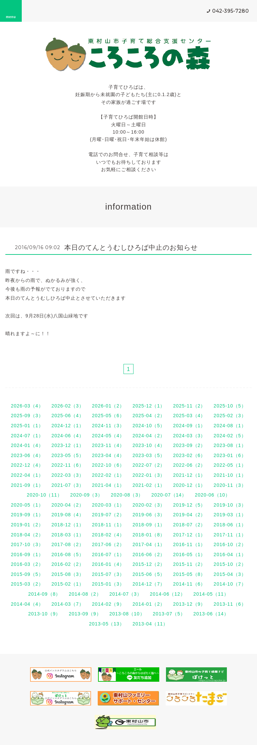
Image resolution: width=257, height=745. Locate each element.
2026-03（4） (27, 405)
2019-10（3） (229, 505)
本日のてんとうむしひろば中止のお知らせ (131, 247)
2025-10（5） (229, 405)
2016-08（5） (68, 554)
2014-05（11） (211, 594)
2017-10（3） (27, 544)
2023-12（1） (68, 445)
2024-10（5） (149, 425)
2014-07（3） (125, 594)
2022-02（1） (108, 475)
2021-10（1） (229, 475)
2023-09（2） (189, 445)
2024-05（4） (108, 435)
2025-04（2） (149, 415)
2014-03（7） (68, 604)
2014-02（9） (108, 604)
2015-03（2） (27, 584)
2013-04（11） (150, 623)
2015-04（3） (229, 574)
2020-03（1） (108, 505)
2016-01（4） (108, 564)
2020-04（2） (68, 505)
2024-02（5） (229, 435)
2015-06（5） (149, 574)
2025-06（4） (68, 415)
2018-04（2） (27, 534)
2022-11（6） (68, 465)
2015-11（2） (189, 564)
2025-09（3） (27, 415)
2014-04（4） (27, 604)
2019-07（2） (108, 514)
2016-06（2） (149, 554)
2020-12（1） (189, 485)
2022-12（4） (27, 465)
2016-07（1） (108, 554)
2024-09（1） (189, 425)
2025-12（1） (149, 405)
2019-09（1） (27, 514)
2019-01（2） (27, 524)
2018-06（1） (229, 524)
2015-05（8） (189, 574)
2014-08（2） (85, 594)
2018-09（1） (149, 524)
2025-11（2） (189, 405)
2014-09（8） (44, 594)
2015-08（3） (68, 574)
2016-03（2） (27, 564)
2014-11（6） (189, 584)
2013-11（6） (229, 604)
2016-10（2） (229, 544)
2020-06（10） (212, 495)
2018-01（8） (149, 534)
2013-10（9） (44, 613)
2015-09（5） (27, 574)
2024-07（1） (27, 435)
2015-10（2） (229, 564)
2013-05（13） (106, 623)
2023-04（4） (108, 455)
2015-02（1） (68, 584)
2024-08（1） (229, 425)
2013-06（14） (211, 613)
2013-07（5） (169, 613)
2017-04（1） (149, 544)
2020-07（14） (169, 495)
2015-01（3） (108, 584)
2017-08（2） (68, 544)
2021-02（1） (149, 485)
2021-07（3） (68, 485)
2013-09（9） (85, 613)
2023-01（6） (229, 455)
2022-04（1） (27, 475)
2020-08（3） (127, 495)
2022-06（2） (189, 465)
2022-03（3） (68, 475)
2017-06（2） (108, 544)
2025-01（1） (27, 425)
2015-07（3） (108, 574)
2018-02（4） (108, 534)
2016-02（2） (68, 564)
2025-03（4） (189, 415)
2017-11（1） (229, 534)
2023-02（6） (189, 455)
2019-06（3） (149, 514)
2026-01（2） (108, 405)
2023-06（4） (27, 455)
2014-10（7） (229, 584)
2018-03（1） (68, 534)
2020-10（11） (44, 495)
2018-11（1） (108, 524)
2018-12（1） (68, 524)
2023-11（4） (108, 445)
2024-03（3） (189, 435)
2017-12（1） (189, 534)
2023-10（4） (149, 445)
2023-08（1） (229, 445)
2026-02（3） (68, 405)
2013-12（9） (189, 604)
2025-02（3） (229, 415)
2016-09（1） (27, 554)
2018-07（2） (189, 524)
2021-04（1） (108, 485)
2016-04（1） (229, 554)
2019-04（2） (189, 514)
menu (11, 11)
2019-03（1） (229, 514)
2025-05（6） (108, 415)
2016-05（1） (189, 554)
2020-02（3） (149, 505)
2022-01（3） (149, 475)
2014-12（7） (149, 584)
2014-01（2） (149, 604)
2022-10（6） (108, 465)
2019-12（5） (189, 505)
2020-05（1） (27, 505)
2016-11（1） (189, 544)
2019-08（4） (68, 514)
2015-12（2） (149, 564)
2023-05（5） (68, 455)
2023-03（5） (149, 455)
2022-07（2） (149, 465)
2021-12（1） (189, 475)
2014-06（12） (167, 594)
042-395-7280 (230, 11)
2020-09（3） (86, 495)
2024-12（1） (68, 425)
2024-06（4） (68, 435)
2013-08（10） (127, 613)
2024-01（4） (27, 445)
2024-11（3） (108, 425)
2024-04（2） (149, 435)
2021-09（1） (27, 485)
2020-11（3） (229, 485)
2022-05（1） (229, 465)
